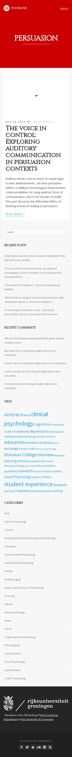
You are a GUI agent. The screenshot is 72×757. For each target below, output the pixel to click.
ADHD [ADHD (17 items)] (9, 414)
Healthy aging (13, 579)
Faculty (9, 571)
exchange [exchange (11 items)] (11, 448)
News (8, 620)
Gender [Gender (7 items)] (23, 448)
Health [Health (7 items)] (31, 448)
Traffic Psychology (15, 678)
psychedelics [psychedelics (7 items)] (48, 465)
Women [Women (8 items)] (47, 491)
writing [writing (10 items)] (58, 491)
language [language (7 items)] (59, 455)
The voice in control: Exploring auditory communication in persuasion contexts (33, 148)
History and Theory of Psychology (24, 587)
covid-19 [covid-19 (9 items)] (9, 431)
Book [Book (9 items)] (27, 415)
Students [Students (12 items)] (60, 485)
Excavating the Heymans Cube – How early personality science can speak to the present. (31, 312)
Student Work (13, 670)
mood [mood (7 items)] (49, 461)
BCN (7, 513)
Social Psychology (15, 661)
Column (9, 530)
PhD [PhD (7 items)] (38, 465)
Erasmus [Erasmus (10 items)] (46, 443)
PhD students (12, 645)
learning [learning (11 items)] (10, 461)
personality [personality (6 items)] (30, 466)
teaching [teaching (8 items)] (9, 491)
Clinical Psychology (15, 521)
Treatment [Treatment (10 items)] (22, 491)
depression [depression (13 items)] (39, 431)
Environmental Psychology (20, 554)
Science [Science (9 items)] (57, 471)
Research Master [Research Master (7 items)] (42, 471)
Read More (15, 214)
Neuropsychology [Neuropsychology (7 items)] (14, 465)
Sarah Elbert (43, 121)
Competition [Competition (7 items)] (57, 424)
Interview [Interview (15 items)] (45, 454)
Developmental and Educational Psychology (30, 538)
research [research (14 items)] (25, 470)
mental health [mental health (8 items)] (38, 461)
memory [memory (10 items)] (23, 461)
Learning (10, 596)
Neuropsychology (15, 612)
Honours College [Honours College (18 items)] (20, 454)
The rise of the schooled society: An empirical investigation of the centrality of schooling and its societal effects (33, 273)
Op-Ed (8, 629)
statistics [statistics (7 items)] (37, 477)
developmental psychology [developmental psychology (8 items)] (20, 436)
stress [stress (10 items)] (46, 477)
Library (9, 604)
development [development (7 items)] (56, 431)
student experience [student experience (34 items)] (28, 484)
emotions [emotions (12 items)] (32, 442)
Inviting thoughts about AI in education (44, 363)
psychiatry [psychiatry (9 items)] (10, 471)
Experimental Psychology (19, 562)
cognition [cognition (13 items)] (42, 424)
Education (10, 546)
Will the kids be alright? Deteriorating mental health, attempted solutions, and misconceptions (34, 299)
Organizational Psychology (20, 637)
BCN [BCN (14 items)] (19, 414)
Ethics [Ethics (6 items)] (56, 443)
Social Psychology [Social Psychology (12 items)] (17, 477)
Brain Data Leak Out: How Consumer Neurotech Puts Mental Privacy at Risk (35, 258)
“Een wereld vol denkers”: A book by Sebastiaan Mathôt (33, 287)
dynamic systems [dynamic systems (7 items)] (45, 436)
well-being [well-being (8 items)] (36, 491)
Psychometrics (13, 653)
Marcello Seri (12, 350)
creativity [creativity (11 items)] (22, 431)
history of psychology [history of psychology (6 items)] (45, 449)
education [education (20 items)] (14, 442)
